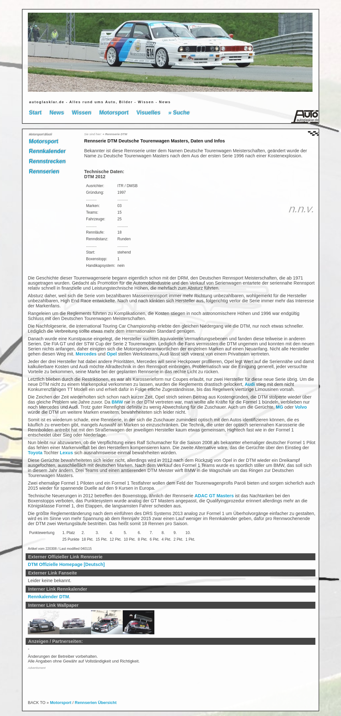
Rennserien (44, 171)
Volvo (301, 407)
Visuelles (148, 113)
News (56, 113)
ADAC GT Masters (214, 495)
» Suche (178, 113)
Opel (112, 353)
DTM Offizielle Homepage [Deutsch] (66, 564)
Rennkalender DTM (48, 596)
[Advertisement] (65, 681)
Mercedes (86, 353)
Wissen (81, 113)
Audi (250, 384)
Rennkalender (47, 151)
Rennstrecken (47, 161)
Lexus (66, 452)
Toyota (35, 452)
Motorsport (113, 113)
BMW (117, 402)
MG (279, 407)
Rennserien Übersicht (95, 702)
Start (35, 113)
